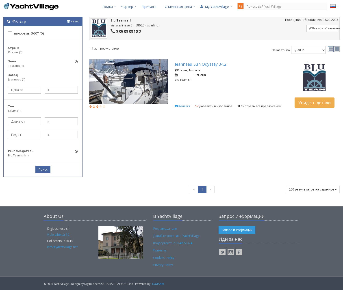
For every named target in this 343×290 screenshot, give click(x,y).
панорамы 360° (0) (26, 33)
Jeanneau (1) (16, 79)
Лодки (107, 6)
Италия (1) (15, 52)
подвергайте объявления (172, 243)
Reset (73, 21)
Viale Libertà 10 (58, 234)
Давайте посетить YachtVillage (176, 236)
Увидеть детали (314, 102)
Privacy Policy (163, 265)
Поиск (43, 169)
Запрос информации (236, 230)
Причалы (149, 6)
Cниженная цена (178, 6)
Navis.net (158, 284)
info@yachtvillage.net (62, 247)
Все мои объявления (323, 28)
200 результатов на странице (313, 189)
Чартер (127, 6)
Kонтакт (182, 106)
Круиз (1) (14, 111)
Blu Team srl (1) (18, 155)
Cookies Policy (163, 257)
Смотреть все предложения (259, 106)
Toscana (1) (16, 66)
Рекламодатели (165, 228)
